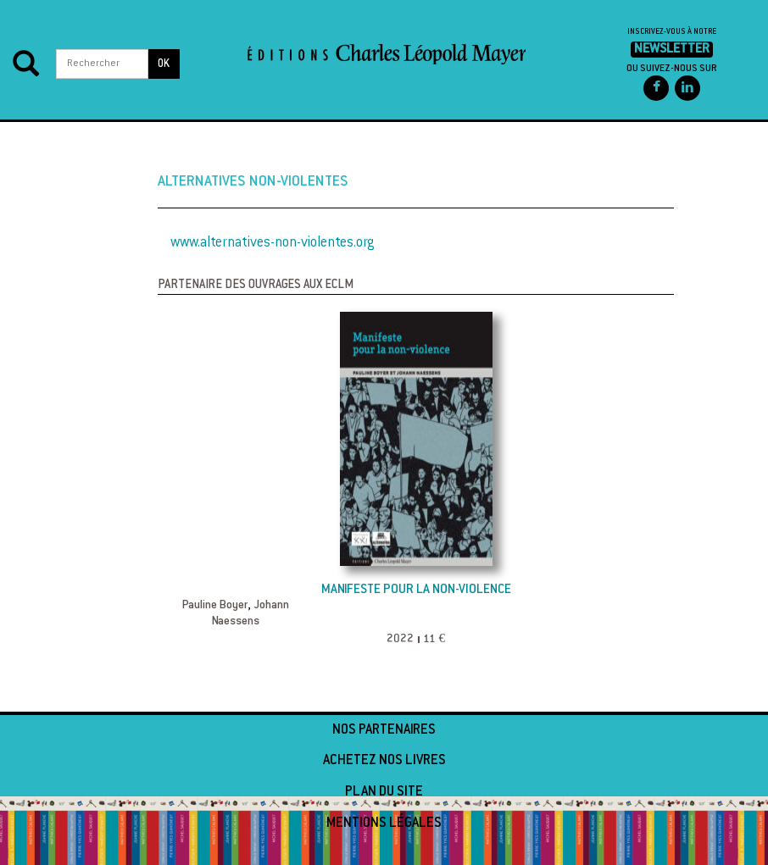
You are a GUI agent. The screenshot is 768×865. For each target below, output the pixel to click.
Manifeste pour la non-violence (416, 590)
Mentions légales (384, 823)
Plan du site (384, 792)
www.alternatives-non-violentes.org (272, 243)
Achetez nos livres (384, 761)
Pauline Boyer (215, 606)
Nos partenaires (384, 730)
